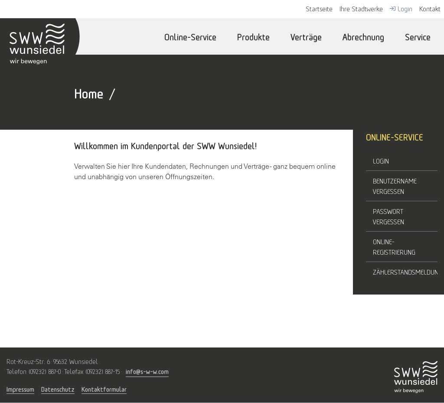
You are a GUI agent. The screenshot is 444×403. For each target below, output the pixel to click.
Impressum (20, 389)
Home (88, 92)
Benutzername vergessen (395, 185)
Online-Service (190, 36)
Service (418, 36)
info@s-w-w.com (147, 370)
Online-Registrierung (394, 246)
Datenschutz (58, 389)
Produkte (253, 36)
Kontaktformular (104, 389)
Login (381, 160)
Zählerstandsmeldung (405, 271)
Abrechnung (363, 36)
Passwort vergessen (388, 216)
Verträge (306, 36)
